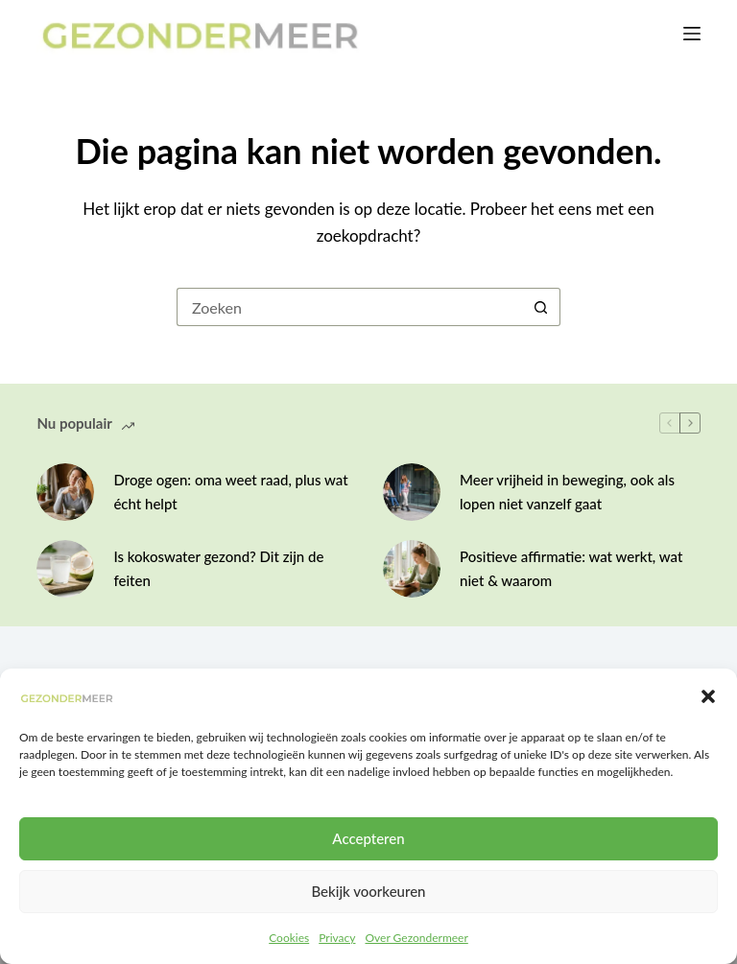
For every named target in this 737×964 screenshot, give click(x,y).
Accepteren (368, 838)
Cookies (289, 937)
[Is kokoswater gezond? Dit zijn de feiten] (65, 569)
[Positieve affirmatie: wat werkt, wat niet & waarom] (411, 569)
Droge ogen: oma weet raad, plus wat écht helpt (230, 491)
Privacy (337, 937)
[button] (708, 696)
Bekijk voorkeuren (368, 891)
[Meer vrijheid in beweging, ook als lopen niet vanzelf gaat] (411, 492)
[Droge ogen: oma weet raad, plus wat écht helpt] (65, 492)
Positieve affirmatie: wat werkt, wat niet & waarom (571, 568)
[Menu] (692, 33)
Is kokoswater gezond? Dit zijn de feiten (218, 568)
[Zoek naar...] (349, 307)
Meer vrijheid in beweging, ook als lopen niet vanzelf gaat (567, 491)
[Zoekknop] (541, 307)
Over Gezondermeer (416, 937)
